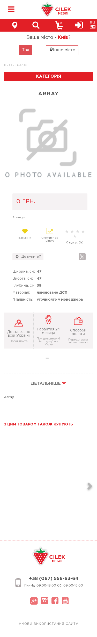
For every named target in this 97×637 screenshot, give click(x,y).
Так (25, 50)
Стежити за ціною (49, 235)
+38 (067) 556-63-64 (53, 579)
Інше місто (62, 50)
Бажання (25, 233)
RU (92, 22)
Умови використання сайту (48, 623)
